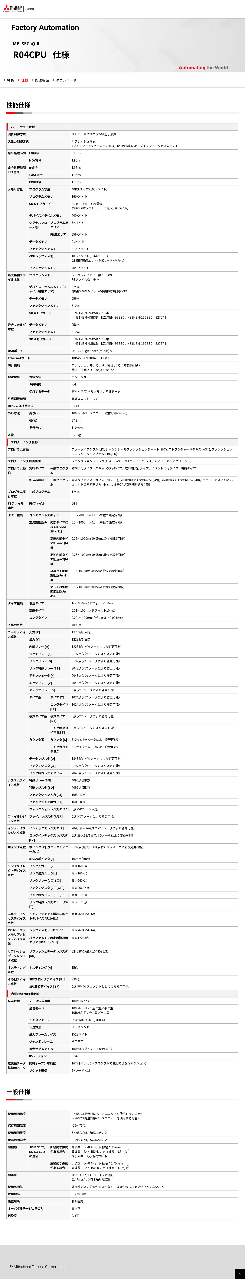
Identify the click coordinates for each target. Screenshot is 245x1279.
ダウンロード (66, 80)
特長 (10, 80)
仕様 (24, 80)
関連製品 (42, 80)
